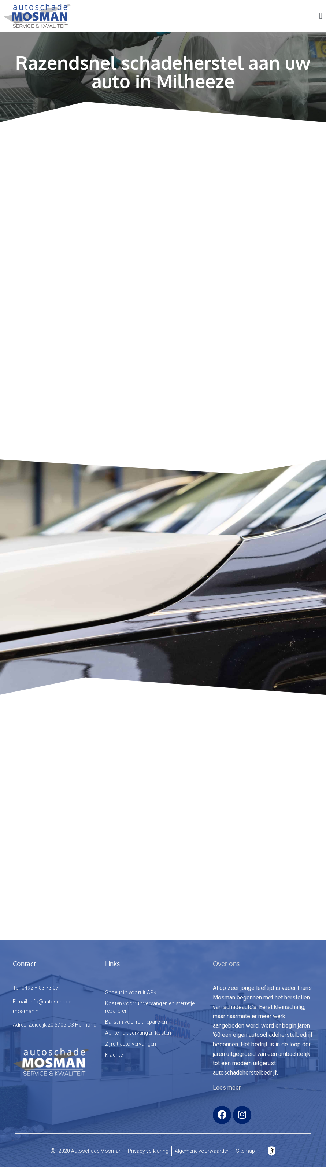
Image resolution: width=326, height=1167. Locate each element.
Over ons (226, 963)
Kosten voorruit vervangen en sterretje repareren (150, 1007)
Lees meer (227, 1087)
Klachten (115, 1055)
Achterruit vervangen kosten (138, 1033)
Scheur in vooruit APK (131, 992)
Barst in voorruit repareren (136, 1022)
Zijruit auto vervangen (130, 1044)
